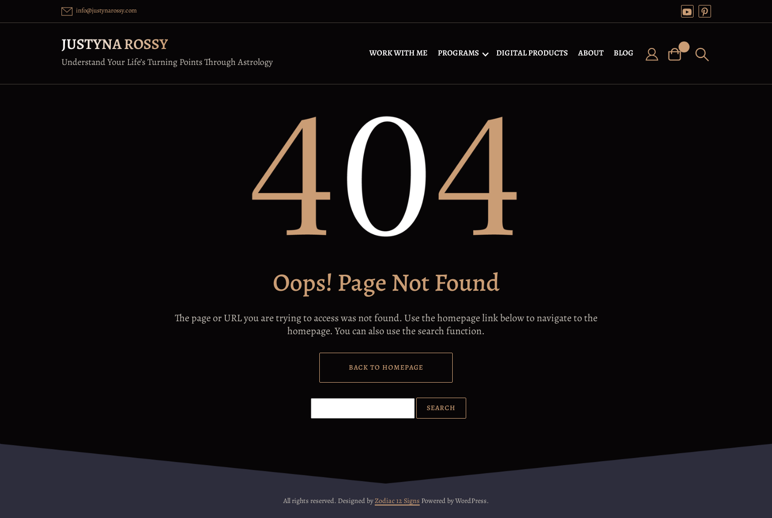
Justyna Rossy (114, 44)
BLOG (624, 52)
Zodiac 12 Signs (397, 501)
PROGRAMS (458, 52)
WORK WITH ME (398, 52)
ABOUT (591, 52)
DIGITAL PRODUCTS (532, 52)
